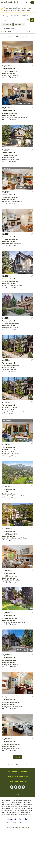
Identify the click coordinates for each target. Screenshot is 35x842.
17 (30, 61)
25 (30, 103)
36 (30, 692)
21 (30, 145)
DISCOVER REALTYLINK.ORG (17, 771)
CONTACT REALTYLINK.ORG (17, 781)
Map (6, 31)
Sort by (29, 32)
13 (30, 608)
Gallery (2, 31)
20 (30, 229)
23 (30, 187)
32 (30, 313)
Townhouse (18, 24)
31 (30, 271)
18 (30, 734)
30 (30, 650)
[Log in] (32, 2)
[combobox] (17, 16)
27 (30, 524)
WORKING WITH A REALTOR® (17, 776)
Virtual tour (21, 103)
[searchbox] (16, 16)
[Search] (27, 2)
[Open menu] (2, 2)
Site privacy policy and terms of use (17, 827)
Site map (17, 794)
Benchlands (5, 24)
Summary (9, 31)
